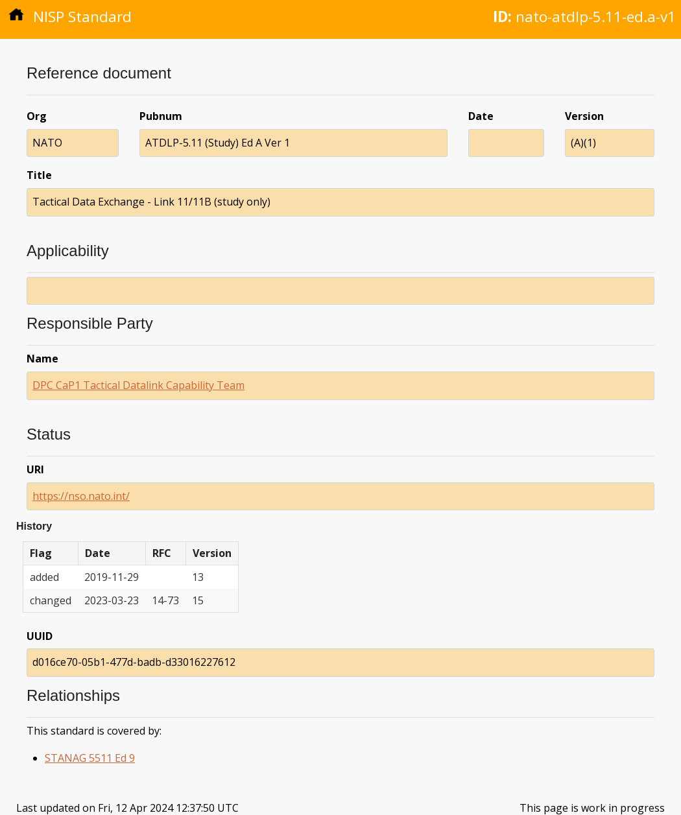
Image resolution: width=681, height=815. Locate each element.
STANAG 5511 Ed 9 (90, 758)
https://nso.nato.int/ (81, 496)
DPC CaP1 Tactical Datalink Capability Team (138, 385)
